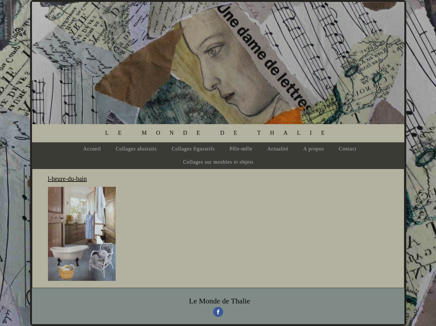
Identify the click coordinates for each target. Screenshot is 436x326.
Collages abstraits (136, 148)
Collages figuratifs (193, 148)
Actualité (278, 148)
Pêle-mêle (241, 148)
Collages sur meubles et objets (218, 162)
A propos (313, 148)
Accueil (92, 148)
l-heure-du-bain (67, 178)
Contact (348, 148)
